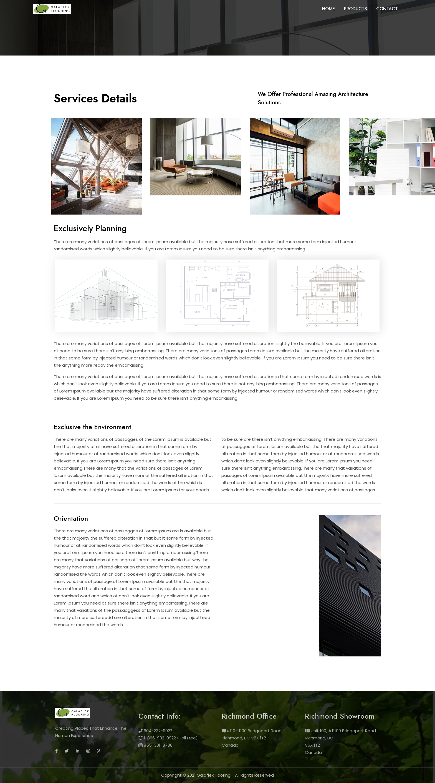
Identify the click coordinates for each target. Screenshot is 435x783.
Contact (387, 9)
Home (328, 9)
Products (355, 9)
